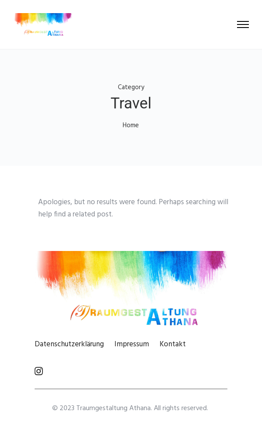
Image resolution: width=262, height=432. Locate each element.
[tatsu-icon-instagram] (39, 371)
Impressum (131, 344)
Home (131, 125)
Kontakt (172, 344)
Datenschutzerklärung (69, 344)
